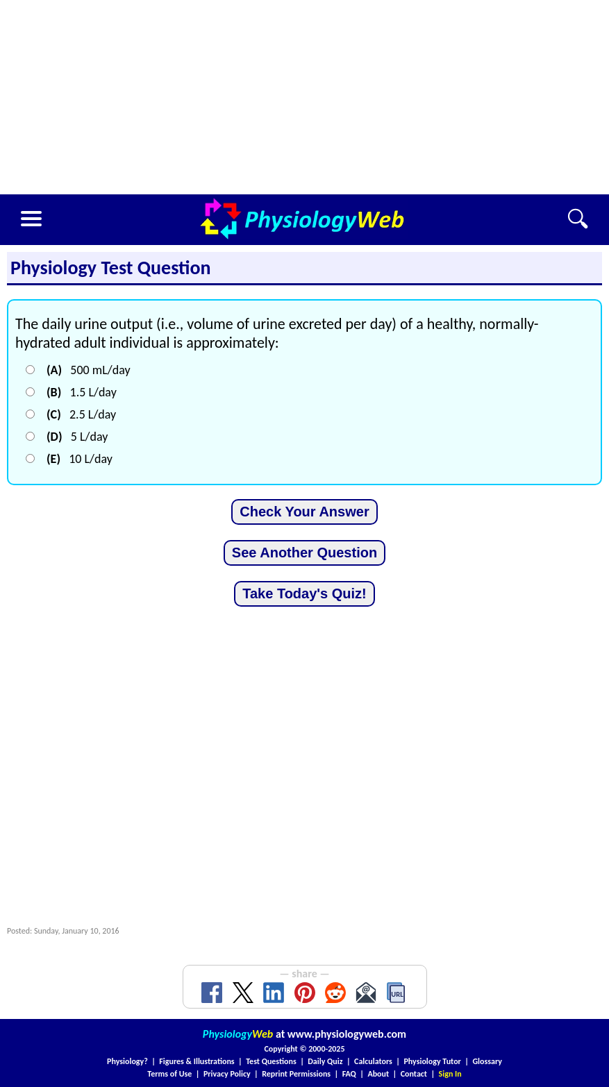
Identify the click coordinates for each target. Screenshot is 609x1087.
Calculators (373, 1061)
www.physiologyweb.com (346, 1033)
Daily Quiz (325, 1061)
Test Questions (271, 1061)
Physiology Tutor (431, 1061)
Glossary (487, 1061)
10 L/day (79, 458)
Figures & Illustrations (196, 1061)
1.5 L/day (82, 392)
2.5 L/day (81, 414)
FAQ (349, 1074)
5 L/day (77, 436)
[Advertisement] (304, 97)
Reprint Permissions (296, 1074)
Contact (414, 1074)
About (378, 1074)
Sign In (450, 1074)
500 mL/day (89, 370)
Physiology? (127, 1061)
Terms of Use (169, 1074)
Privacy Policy (227, 1074)
